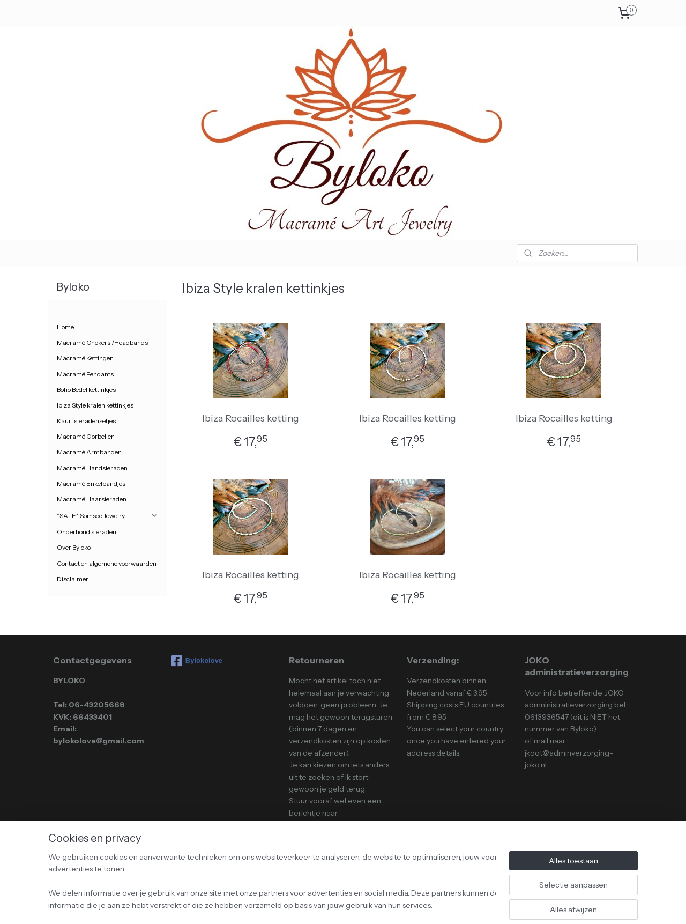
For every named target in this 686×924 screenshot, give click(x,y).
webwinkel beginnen (353, 904)
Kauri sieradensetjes (86, 421)
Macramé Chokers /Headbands (102, 342)
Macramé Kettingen (85, 358)
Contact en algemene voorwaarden (106, 563)
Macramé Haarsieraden (91, 499)
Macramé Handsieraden (92, 468)
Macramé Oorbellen (86, 436)
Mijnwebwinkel (435, 904)
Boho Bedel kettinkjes (86, 390)
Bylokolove (196, 660)
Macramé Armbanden (89, 452)
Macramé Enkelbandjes (91, 483)
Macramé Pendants (85, 374)
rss (319, 904)
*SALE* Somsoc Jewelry (108, 515)
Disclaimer (72, 579)
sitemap (301, 904)
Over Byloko (74, 547)
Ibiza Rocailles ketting (250, 418)
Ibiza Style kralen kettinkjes (95, 405)
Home (65, 327)
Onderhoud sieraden (86, 532)
